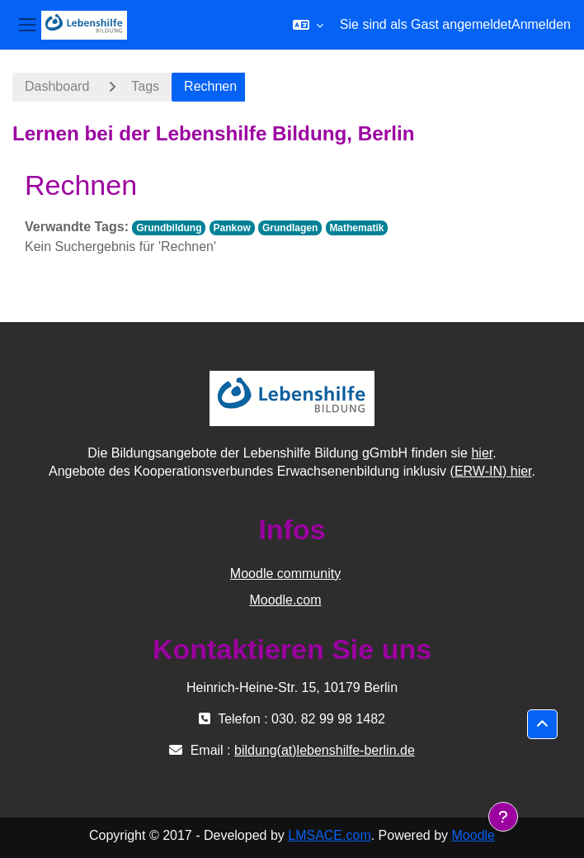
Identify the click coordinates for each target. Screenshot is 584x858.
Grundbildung (168, 228)
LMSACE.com (329, 835)
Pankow (232, 228)
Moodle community (285, 573)
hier (481, 453)
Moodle (473, 835)
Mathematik (356, 228)
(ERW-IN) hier (491, 471)
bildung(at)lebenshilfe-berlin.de (324, 750)
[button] (308, 25)
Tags (145, 86)
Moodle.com (285, 600)
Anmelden (541, 24)
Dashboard (57, 86)
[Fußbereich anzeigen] (503, 817)
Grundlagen (290, 228)
